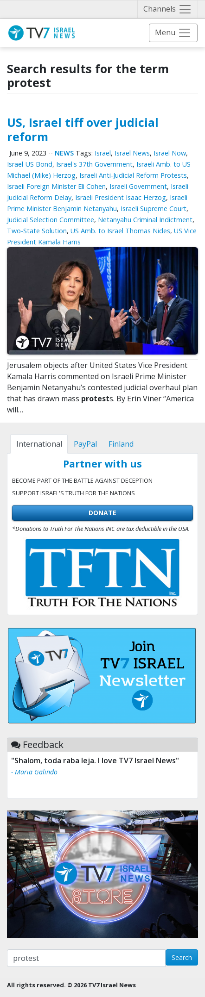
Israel (103, 153)
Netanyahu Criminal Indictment (145, 219)
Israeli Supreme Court (153, 208)
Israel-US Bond (29, 164)
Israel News (132, 153)
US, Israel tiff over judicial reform (83, 129)
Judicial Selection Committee (50, 219)
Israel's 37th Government (94, 164)
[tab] (39, 444)
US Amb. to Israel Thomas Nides (120, 230)
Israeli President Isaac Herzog (120, 197)
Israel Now (170, 153)
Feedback (43, 744)
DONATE (102, 512)
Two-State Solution (37, 230)
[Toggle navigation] (167, 9)
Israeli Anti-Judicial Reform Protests (133, 175)
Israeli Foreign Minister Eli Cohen (56, 186)
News (64, 153)
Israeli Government (138, 186)
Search (182, 957)
